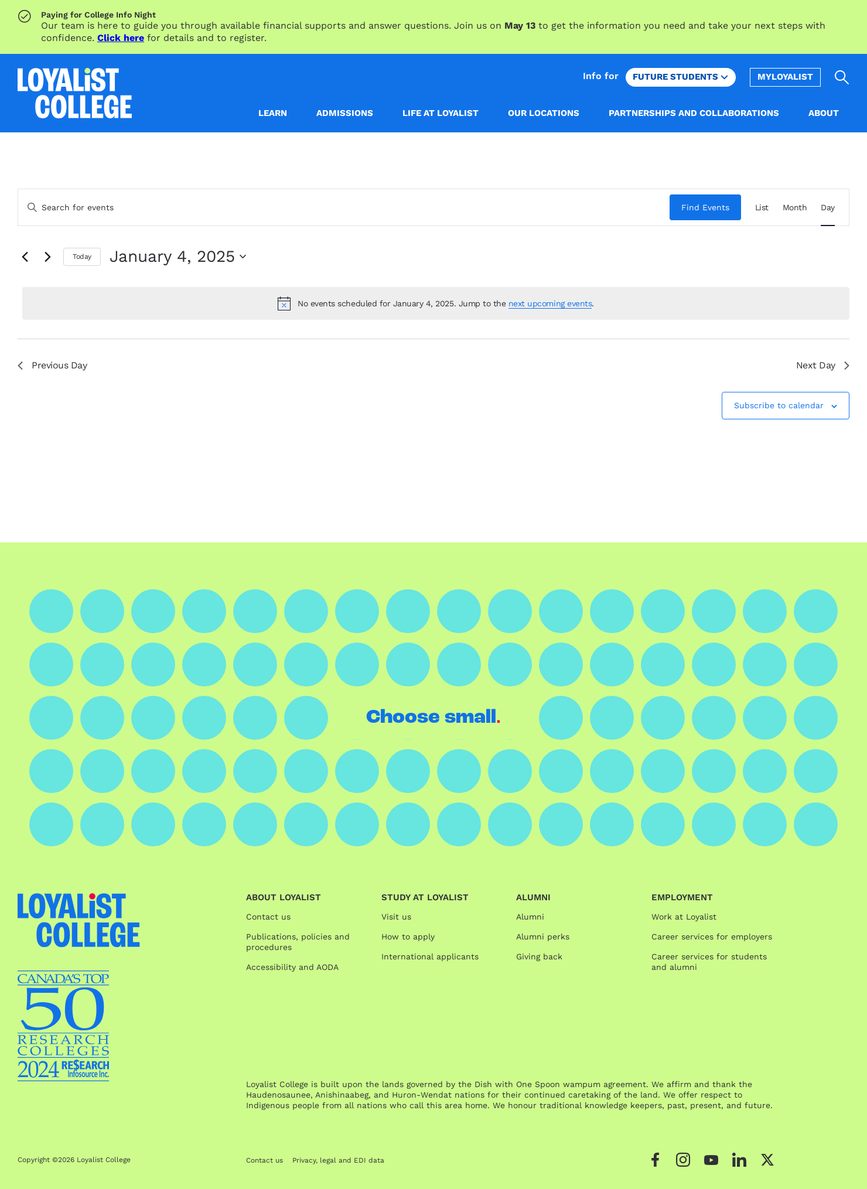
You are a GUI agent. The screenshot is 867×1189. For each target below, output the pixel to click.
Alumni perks (542, 936)
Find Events (705, 207)
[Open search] (842, 77)
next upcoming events (550, 303)
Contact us (268, 916)
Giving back (539, 956)
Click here (120, 37)
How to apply (408, 936)
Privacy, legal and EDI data (338, 1160)
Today (82, 256)
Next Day (822, 365)
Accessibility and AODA (292, 967)
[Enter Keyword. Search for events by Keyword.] (344, 207)
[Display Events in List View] (762, 207)
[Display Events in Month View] (795, 207)
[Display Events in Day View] (828, 207)
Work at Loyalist (683, 916)
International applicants (430, 956)
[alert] (435, 303)
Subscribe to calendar (779, 405)
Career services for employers (711, 936)
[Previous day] (25, 257)
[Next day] (47, 257)
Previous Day (52, 365)
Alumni (530, 916)
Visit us (396, 916)
